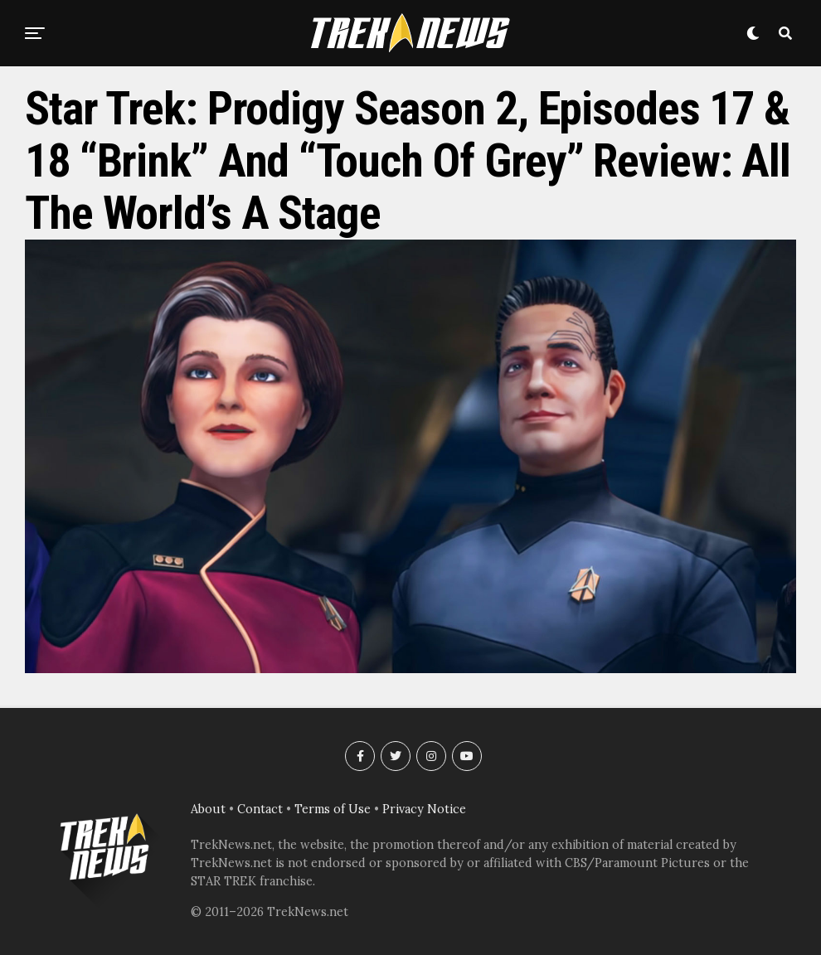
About (208, 809)
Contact (260, 809)
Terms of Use (332, 809)
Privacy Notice (424, 809)
